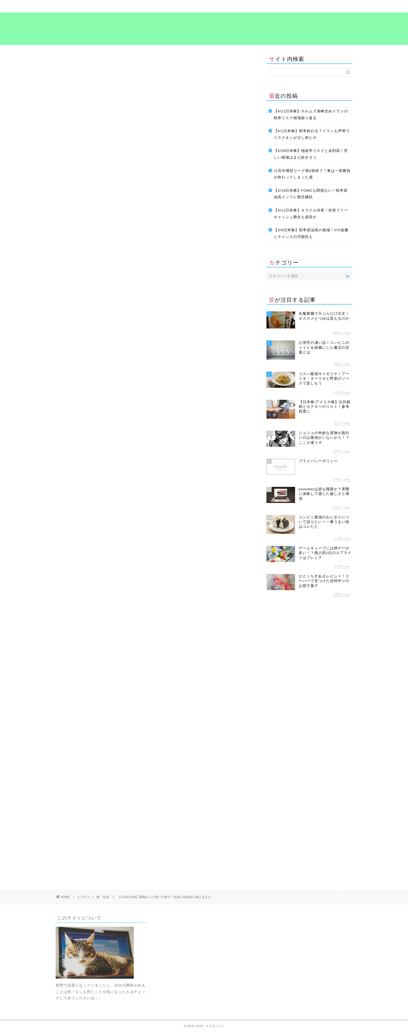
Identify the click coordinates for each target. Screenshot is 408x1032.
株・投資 (64, 60)
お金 (64, 569)
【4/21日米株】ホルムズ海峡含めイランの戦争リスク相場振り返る (311, 114)
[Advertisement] (99, 621)
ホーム (80, 6)
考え (278, 6)
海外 (113, 569)
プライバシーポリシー (328, 6)
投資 (98, 569)
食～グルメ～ (229, 6)
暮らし (130, 6)
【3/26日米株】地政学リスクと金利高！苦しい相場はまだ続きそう (311, 154)
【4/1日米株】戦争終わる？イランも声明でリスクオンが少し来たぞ (312, 134)
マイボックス (204, 28)
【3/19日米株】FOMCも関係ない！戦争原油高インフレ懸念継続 (311, 194)
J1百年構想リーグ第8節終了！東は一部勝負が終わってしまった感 (312, 174)
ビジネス (179, 6)
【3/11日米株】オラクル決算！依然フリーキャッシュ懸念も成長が (311, 213)
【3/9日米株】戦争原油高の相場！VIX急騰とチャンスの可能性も (311, 233)
